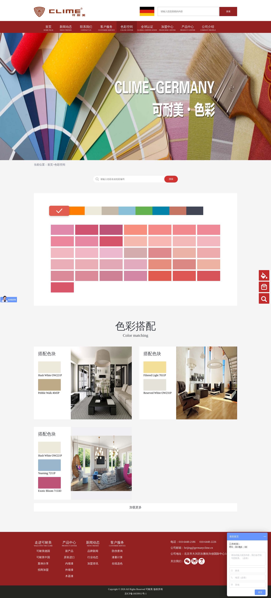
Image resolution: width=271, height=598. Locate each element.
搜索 (228, 11)
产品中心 (188, 26)
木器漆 (69, 576)
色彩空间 (127, 26)
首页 (48, 26)
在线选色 (117, 563)
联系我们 (86, 26)
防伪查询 (117, 551)
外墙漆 (69, 569)
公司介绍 (208, 26)
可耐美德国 (43, 551)
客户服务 (106, 26)
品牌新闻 (92, 551)
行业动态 (92, 557)
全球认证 (147, 26)
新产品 (69, 551)
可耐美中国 (43, 557)
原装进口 (69, 557)
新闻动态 (66, 26)
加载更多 (135, 507)
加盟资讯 (92, 563)
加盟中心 (167, 26)
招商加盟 (43, 569)
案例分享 (43, 563)
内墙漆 (69, 563)
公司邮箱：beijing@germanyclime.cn (192, 547)
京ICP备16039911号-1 (135, 593)
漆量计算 (117, 557)
